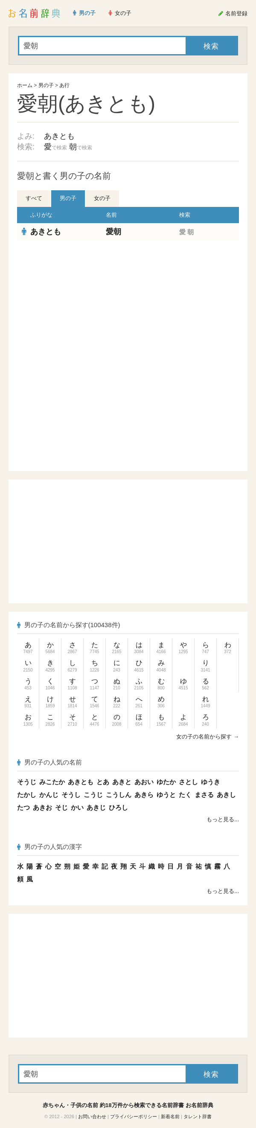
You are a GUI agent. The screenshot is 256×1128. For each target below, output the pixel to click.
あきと (121, 781)
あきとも (59, 136)
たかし (26, 794)
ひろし (118, 807)
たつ (23, 807)
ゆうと (166, 794)
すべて (34, 198)
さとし (188, 781)
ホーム (24, 85)
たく (185, 794)
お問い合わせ (92, 1116)
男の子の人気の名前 (49, 762)
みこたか (52, 781)
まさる (204, 794)
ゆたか (166, 781)
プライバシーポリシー (133, 1116)
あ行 (64, 85)
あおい (144, 781)
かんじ (48, 794)
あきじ (96, 807)
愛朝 (113, 231)
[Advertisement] (128, 302)
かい (77, 807)
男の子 (46, 85)
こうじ (93, 794)
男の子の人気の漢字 (49, 846)
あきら (144, 794)
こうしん (118, 794)
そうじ (26, 781)
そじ (61, 807)
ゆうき (210, 781)
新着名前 (170, 1116)
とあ (102, 781)
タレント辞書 (197, 1116)
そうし (71, 794)
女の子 (102, 198)
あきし (226, 794)
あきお (42, 807)
